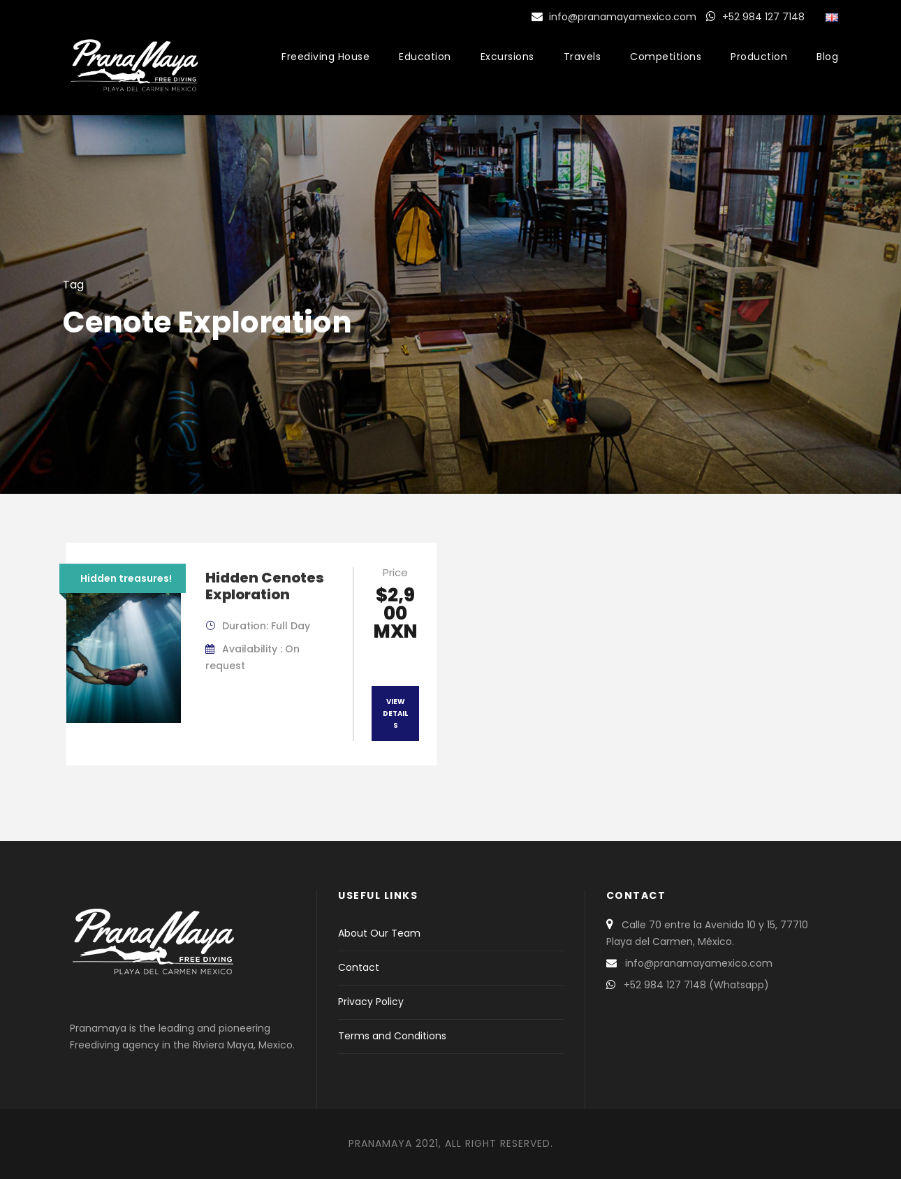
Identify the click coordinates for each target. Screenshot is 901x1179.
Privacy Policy (371, 1002)
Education (425, 57)
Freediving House (325, 57)
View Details (395, 713)
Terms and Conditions (392, 1036)
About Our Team (379, 933)
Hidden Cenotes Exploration (264, 586)
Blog (827, 57)
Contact (358, 967)
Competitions (665, 57)
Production (759, 57)
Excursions (507, 57)
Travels (582, 57)
